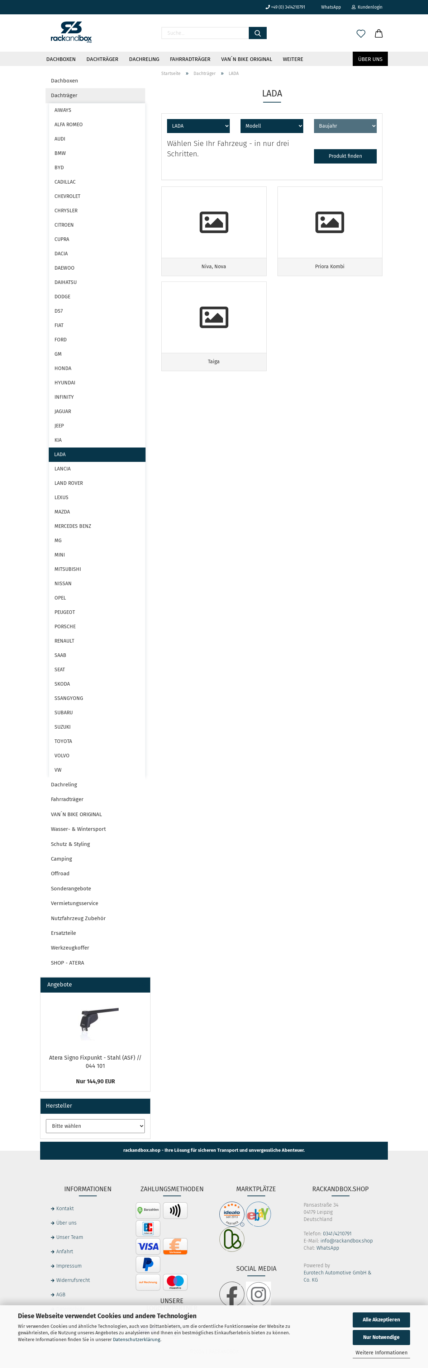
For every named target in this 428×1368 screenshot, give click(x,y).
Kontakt (65, 1209)
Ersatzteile (63, 933)
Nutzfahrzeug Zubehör (78, 918)
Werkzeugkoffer (70, 948)
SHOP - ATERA (67, 963)
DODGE (62, 297)
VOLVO (62, 756)
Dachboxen (61, 59)
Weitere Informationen (382, 1353)
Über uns (370, 59)
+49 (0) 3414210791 (285, 7)
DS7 (58, 311)
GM (58, 354)
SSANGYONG (68, 698)
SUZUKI (62, 727)
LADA (60, 454)
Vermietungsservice (74, 903)
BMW (60, 153)
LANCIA (62, 469)
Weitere (293, 59)
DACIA (61, 254)
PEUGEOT (64, 612)
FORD (60, 340)
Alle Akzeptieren (381, 1320)
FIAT (58, 325)
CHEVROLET (67, 196)
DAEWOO (64, 268)
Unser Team (69, 1237)
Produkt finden (345, 156)
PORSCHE (65, 627)
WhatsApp (328, 7)
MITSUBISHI (67, 569)
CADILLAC (65, 182)
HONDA (62, 368)
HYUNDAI (64, 383)
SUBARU (63, 713)
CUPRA (61, 239)
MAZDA (62, 512)
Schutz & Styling (70, 844)
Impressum (69, 1266)
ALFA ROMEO (68, 125)
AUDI (59, 139)
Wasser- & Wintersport (78, 829)
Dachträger (102, 59)
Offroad (60, 873)
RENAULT (64, 641)
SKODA (62, 684)
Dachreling (144, 59)
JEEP (59, 426)
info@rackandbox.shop (346, 1241)
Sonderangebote (71, 888)
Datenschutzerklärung (136, 1339)
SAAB (60, 655)
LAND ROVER (68, 483)
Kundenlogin (367, 7)
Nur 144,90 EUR (95, 1081)
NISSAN (63, 584)
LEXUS (61, 497)
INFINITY (64, 397)
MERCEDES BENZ (72, 526)
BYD (59, 168)
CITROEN (64, 225)
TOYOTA (63, 741)
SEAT (59, 670)
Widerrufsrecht (73, 1280)
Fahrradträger (190, 59)
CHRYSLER (65, 211)
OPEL (60, 598)
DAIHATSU (65, 282)
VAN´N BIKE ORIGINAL (246, 59)
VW (58, 770)
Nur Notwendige (381, 1337)
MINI (59, 555)
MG (58, 541)
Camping (61, 859)
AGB (60, 1295)
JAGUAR (62, 411)
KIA (58, 440)
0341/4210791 (337, 1234)
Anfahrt (64, 1252)
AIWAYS (62, 110)
